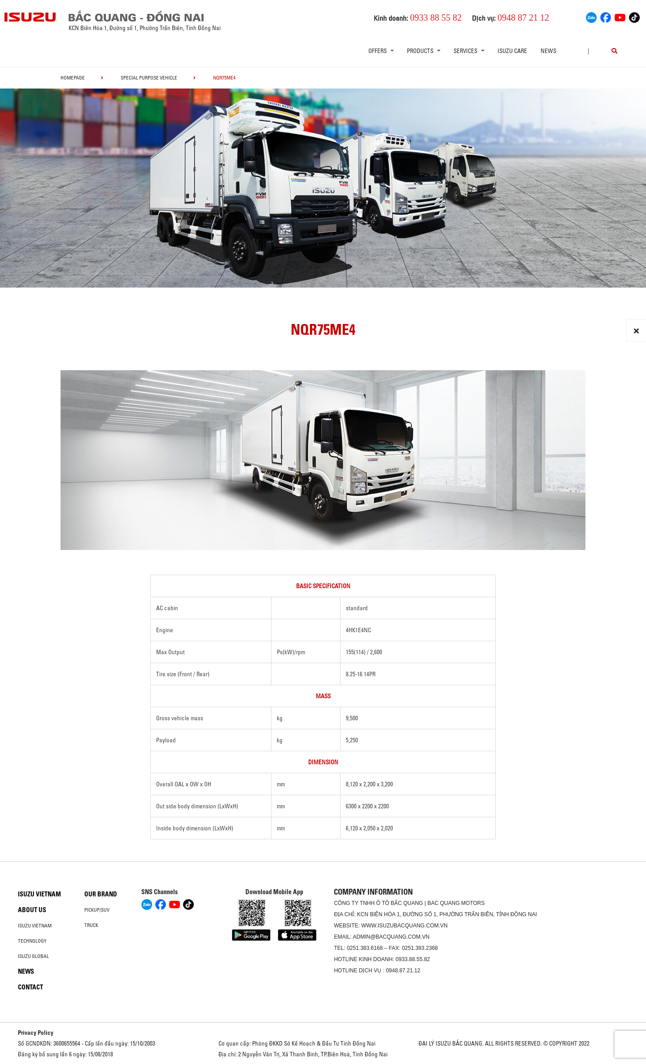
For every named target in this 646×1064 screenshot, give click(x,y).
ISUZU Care (512, 50)
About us (32, 910)
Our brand (100, 894)
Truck (91, 925)
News (548, 50)
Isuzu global (33, 956)
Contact (30, 987)
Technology (32, 941)
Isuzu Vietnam (39, 894)
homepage (73, 78)
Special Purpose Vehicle (149, 78)
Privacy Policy (35, 1032)
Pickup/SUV (96, 910)
